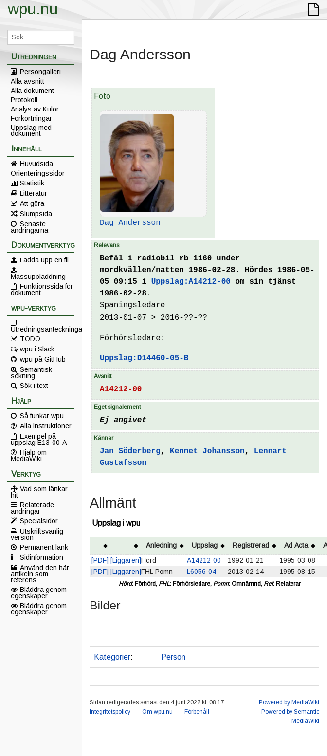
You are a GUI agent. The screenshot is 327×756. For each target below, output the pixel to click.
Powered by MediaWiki (289, 702)
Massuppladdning (38, 276)
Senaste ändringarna (29, 227)
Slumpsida (36, 213)
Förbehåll (196, 711)
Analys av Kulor (35, 109)
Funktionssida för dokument (42, 289)
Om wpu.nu (157, 711)
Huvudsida (36, 163)
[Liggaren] (125, 560)
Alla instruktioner (46, 426)
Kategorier (112, 657)
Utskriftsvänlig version (37, 534)
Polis (145, 657)
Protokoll (24, 100)
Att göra (32, 203)
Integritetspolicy (110, 711)
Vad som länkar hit (39, 491)
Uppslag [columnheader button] (205, 545)
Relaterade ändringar (32, 507)
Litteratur (33, 193)
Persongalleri (40, 71)
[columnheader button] (100, 546)
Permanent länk (44, 547)
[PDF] (100, 560)
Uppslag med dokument (31, 130)
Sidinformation (41, 557)
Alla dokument (32, 90)
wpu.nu (33, 9)
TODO (30, 338)
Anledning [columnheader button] (161, 545)
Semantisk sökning (31, 372)
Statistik (32, 183)
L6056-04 (201, 571)
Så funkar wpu (42, 415)
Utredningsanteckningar (42, 328)
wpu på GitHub (43, 359)
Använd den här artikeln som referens (40, 573)
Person (173, 657)
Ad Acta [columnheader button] (296, 545)
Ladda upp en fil (44, 260)
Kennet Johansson (207, 451)
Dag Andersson (130, 223)
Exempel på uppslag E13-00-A (39, 439)
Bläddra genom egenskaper (39, 592)
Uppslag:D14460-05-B (144, 358)
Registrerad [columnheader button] (251, 545)
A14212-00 (121, 389)
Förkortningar (31, 118)
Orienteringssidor (38, 173)
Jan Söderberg (130, 451)
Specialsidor (39, 520)
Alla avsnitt (27, 81)
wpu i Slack (37, 349)
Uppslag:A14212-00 (191, 281)
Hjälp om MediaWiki (29, 455)
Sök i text (34, 385)
